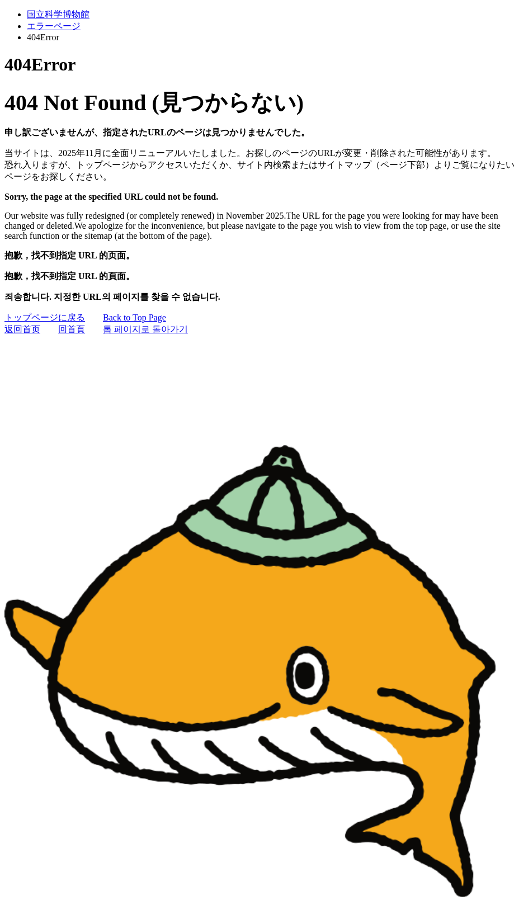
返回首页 (22, 329)
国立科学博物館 (58, 14)
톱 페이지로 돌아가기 (145, 329)
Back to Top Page (134, 317)
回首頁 (71, 329)
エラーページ (54, 26)
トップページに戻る (44, 317)
